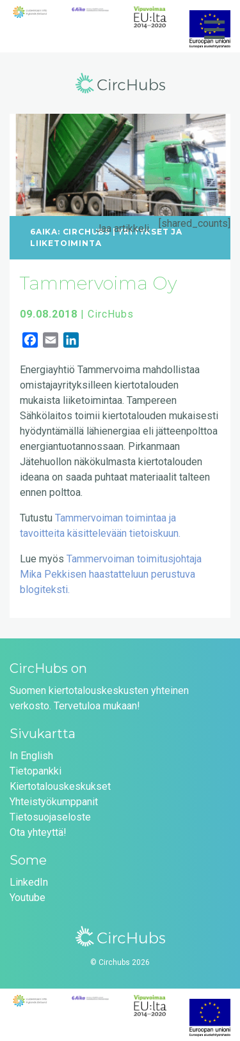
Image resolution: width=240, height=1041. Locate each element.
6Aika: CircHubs (70, 231)
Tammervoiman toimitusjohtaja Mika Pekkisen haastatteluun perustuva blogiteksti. (111, 574)
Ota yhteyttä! (38, 832)
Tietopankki (35, 771)
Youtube (27, 897)
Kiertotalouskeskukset (60, 786)
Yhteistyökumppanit (54, 802)
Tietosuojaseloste (50, 817)
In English (31, 756)
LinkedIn (29, 882)
